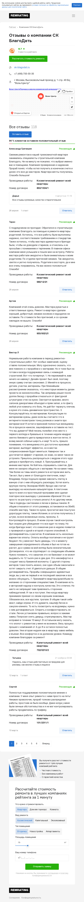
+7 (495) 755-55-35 (24, 74)
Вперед (46, 744)
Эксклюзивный (58, 821)
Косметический (24, 821)
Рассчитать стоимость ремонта (28, 59)
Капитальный (41, 821)
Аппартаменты (53, 831)
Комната (54, 810)
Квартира (22, 810)
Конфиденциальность (31, 898)
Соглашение (14, 898)
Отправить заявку (42, 867)
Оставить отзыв (20, 134)
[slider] (28, 846)
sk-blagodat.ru (22, 67)
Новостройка (36, 831)
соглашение (53, 873)
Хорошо (77, 5)
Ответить (67, 211)
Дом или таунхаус (38, 810)
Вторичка (22, 831)
